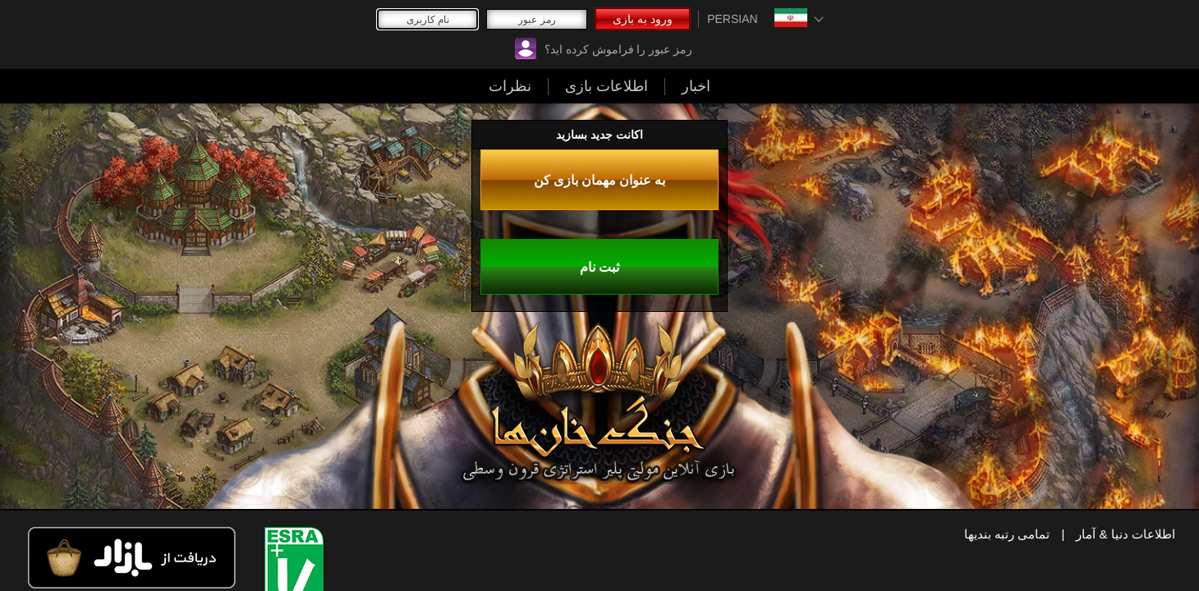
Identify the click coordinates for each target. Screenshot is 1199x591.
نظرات (871, 24)
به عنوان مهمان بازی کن (128, 434)
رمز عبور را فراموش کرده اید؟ (433, 23)
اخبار (686, 24)
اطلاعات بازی (775, 24)
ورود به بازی (303, 23)
